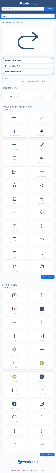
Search (50, 9)
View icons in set (48, 277)
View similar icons (47, 454)
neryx (43, 470)
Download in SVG (13, 60)
